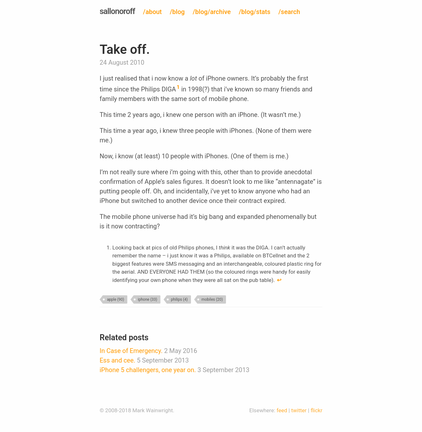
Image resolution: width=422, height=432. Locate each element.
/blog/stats (254, 12)
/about (152, 12)
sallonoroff (117, 11)
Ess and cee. (117, 360)
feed (282, 410)
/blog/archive (212, 12)
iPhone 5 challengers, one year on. (148, 370)
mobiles (212, 299)
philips (179, 299)
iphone (147, 299)
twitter (298, 410)
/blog (177, 12)
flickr (316, 410)
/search (289, 12)
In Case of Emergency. (131, 351)
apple (115, 299)
